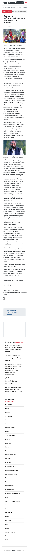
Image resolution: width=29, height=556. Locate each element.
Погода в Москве (14, 329)
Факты (7, 424)
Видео (7, 524)
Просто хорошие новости (12, 493)
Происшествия (9, 489)
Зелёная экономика (11, 536)
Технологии (8, 509)
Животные (8, 540)
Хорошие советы (10, 435)
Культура (8, 443)
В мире (7, 431)
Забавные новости (10, 532)
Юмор (7, 528)
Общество (8, 458)
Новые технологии (10, 455)
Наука (7, 447)
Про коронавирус (10, 485)
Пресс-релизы (9, 478)
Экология (19, 7)
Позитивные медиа (11, 474)
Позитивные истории (11, 470)
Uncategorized (9, 512)
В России (8, 520)
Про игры (8, 482)
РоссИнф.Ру (10, 3)
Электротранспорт (10, 420)
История (7, 439)
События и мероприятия (12, 501)
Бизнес (13, 7)
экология (9, 314)
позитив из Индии (12, 312)
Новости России (10, 427)
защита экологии (12, 310)
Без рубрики (6, 7)
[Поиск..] (20, 2)
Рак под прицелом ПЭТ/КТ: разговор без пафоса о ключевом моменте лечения (13, 389)
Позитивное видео (10, 466)
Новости (7, 451)
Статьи (7, 505)
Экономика (8, 416)
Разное (7, 497)
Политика (8, 462)
